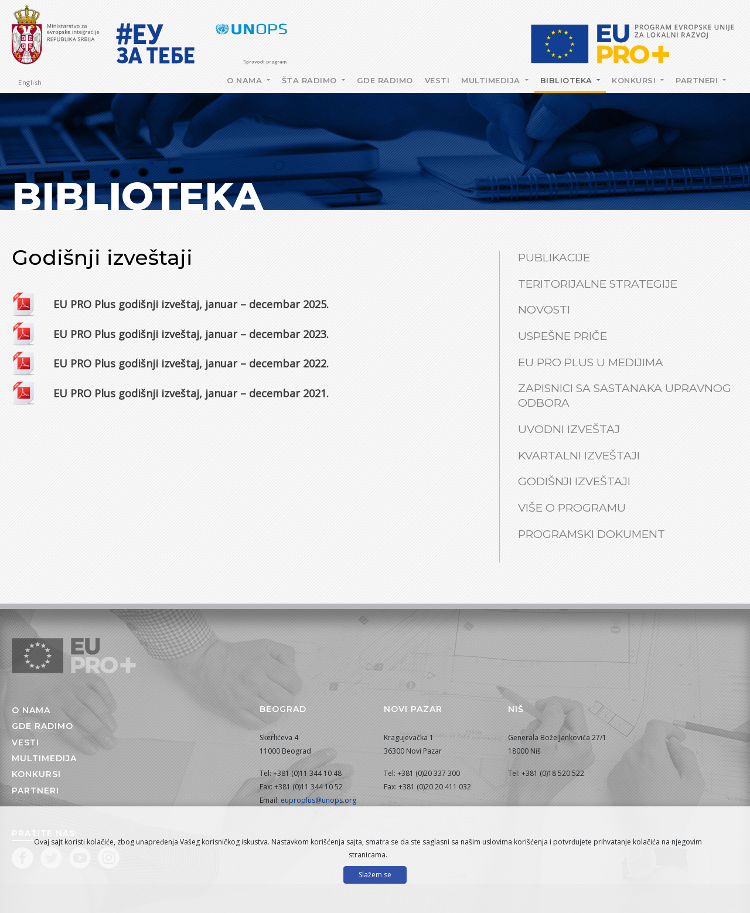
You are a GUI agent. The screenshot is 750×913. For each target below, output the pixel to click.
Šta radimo (311, 80)
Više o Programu (572, 508)
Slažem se (375, 875)
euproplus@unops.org (318, 800)
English (30, 82)
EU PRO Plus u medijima (590, 362)
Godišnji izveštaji (574, 481)
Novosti (544, 309)
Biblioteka (567, 80)
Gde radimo (385, 80)
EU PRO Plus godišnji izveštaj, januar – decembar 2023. (191, 334)
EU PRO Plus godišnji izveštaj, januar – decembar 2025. (191, 304)
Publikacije (554, 257)
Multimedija (492, 80)
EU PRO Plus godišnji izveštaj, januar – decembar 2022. (191, 363)
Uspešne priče (562, 336)
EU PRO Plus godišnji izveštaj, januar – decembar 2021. (191, 393)
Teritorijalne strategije (597, 284)
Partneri (698, 80)
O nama (246, 80)
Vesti (437, 80)
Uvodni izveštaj (569, 429)
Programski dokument (591, 534)
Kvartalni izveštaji (579, 455)
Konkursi (635, 80)
